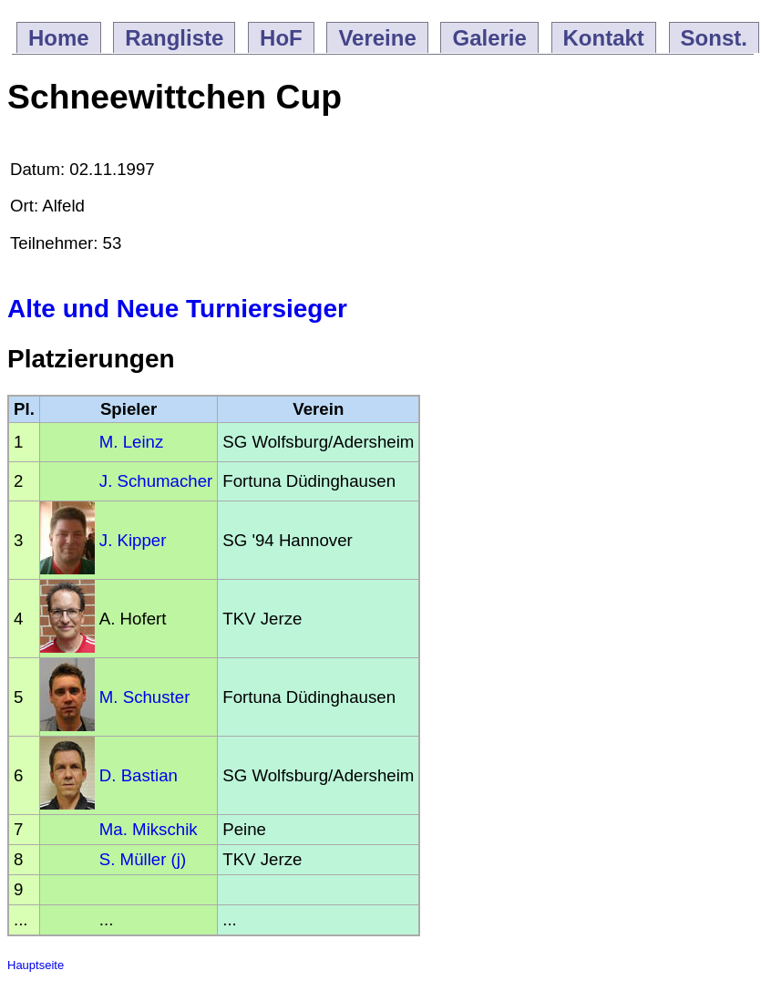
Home (58, 38)
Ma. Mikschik (148, 829)
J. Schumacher (155, 480)
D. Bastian (138, 775)
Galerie (489, 38)
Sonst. (714, 38)
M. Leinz (131, 441)
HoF (281, 38)
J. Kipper (133, 540)
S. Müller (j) (142, 859)
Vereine (377, 38)
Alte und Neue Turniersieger (177, 308)
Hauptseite (35, 965)
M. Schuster (144, 697)
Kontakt (603, 38)
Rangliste (174, 38)
